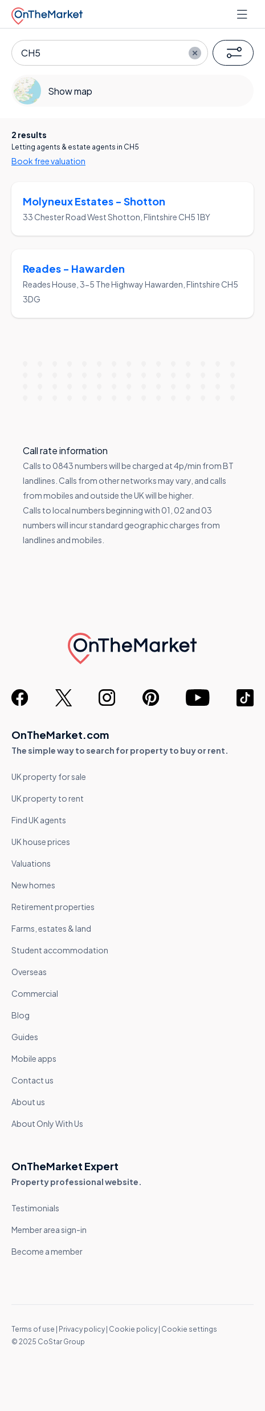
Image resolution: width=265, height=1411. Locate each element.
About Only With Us (47, 1123)
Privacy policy (82, 1329)
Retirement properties (53, 906)
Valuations (31, 863)
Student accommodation (59, 950)
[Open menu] (243, 14)
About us (28, 1102)
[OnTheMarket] (47, 13)
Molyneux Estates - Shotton (94, 201)
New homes (33, 885)
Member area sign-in (49, 1229)
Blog (20, 1015)
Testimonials (35, 1208)
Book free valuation (48, 161)
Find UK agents (38, 820)
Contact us (32, 1080)
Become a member (47, 1251)
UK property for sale (48, 776)
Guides (24, 1037)
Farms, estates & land (51, 928)
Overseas (29, 972)
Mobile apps (33, 1058)
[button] (233, 53)
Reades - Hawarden (74, 268)
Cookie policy (133, 1329)
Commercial (34, 993)
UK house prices (40, 841)
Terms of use (33, 1329)
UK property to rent (47, 798)
